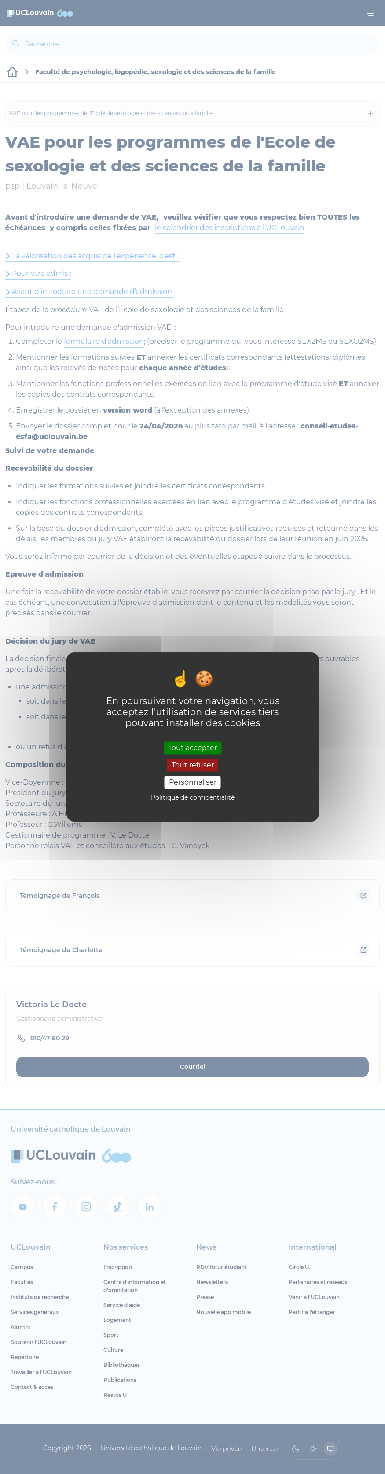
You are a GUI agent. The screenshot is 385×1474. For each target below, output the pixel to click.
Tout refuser (193, 765)
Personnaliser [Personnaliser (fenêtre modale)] (192, 782)
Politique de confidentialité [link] (193, 798)
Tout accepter (192, 748)
